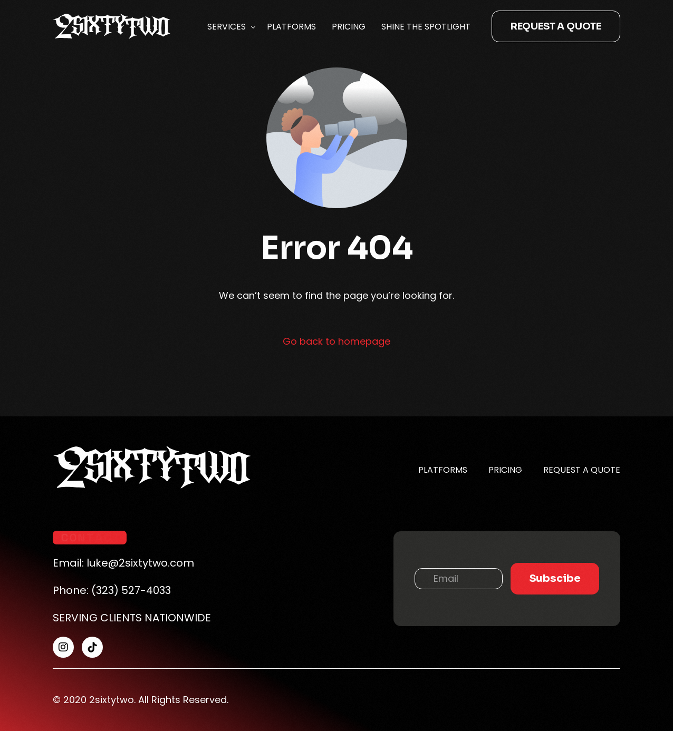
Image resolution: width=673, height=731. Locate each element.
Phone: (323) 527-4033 (112, 590)
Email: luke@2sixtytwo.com (123, 562)
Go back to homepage (336, 341)
